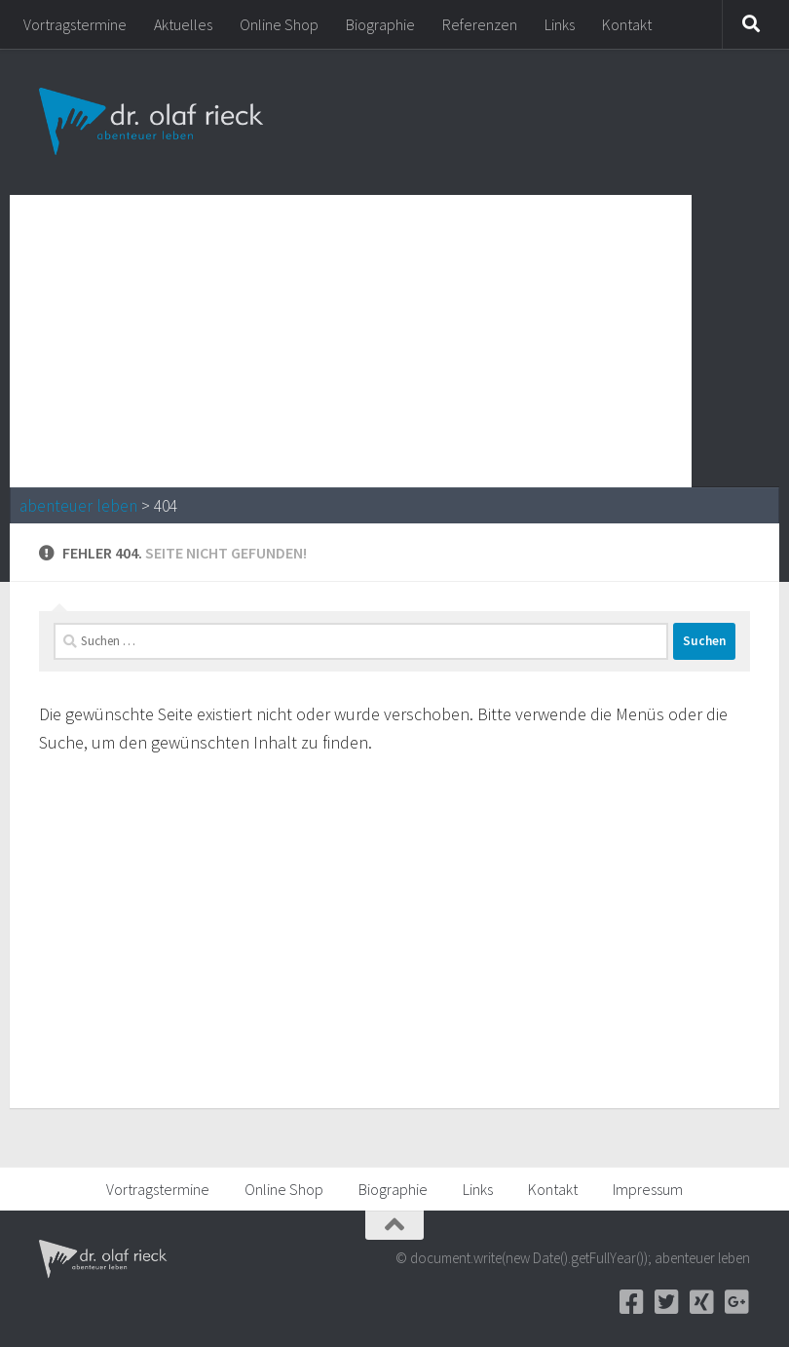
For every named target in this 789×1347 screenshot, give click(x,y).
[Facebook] (631, 1302)
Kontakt (627, 24)
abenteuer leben (78, 506)
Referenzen (479, 24)
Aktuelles (183, 24)
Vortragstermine (75, 24)
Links (560, 24)
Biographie (380, 24)
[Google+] (736, 1302)
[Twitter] (666, 1302)
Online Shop (279, 24)
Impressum (648, 1189)
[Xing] (701, 1302)
